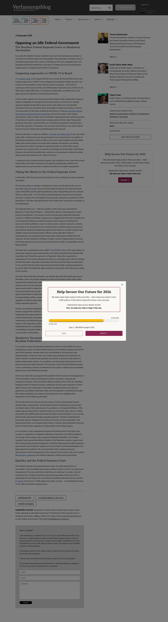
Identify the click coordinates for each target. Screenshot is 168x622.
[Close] (122, 285)
